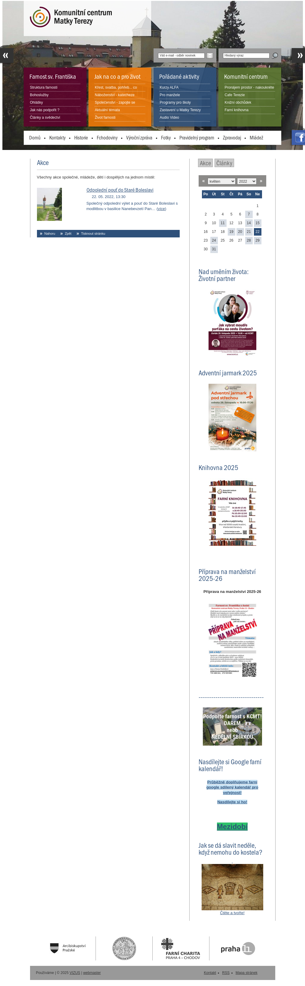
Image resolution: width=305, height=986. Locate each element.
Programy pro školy (175, 102)
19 (231, 232)
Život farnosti (105, 117)
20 (240, 232)
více (161, 208)
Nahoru (49, 233)
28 (249, 240)
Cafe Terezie (235, 95)
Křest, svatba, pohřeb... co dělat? (116, 90)
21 (249, 232)
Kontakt (210, 973)
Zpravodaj (232, 137)
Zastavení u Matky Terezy (180, 110)
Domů (35, 137)
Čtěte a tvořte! (232, 913)
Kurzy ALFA (169, 87)
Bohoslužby (39, 95)
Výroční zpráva (139, 137)
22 (257, 232)
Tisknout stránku (93, 233)
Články (224, 163)
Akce (205, 163)
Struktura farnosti (43, 87)
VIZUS (75, 973)
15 (257, 223)
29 (257, 240)
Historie (81, 137)
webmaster (92, 973)
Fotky (166, 137)
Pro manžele (170, 95)
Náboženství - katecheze (115, 95)
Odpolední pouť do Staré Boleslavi (120, 189)
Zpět (68, 233)
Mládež (256, 137)
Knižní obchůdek (238, 102)
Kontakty (57, 137)
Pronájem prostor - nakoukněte (249, 87)
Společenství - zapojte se (115, 102)
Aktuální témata (107, 110)
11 (222, 223)
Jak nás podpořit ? (44, 110)
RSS (226, 973)
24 (214, 240)
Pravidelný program (196, 137)
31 (214, 249)
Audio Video (169, 117)
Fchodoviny (107, 137)
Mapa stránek (247, 973)
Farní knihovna (237, 110)
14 (249, 223)
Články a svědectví (45, 117)
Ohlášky (36, 102)
